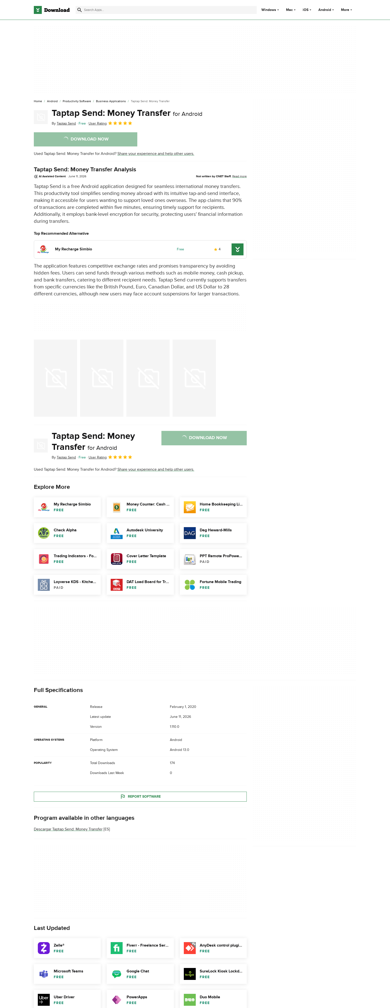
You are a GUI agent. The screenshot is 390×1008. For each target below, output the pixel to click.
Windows (268, 10)
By (64, 123)
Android (324, 10)
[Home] (38, 101)
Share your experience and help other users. (155, 153)
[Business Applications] (111, 101)
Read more (239, 176)
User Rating (111, 123)
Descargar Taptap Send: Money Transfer (68, 829)
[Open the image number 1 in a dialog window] (101, 378)
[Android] (52, 101)
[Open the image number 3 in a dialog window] (194, 378)
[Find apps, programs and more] (166, 10)
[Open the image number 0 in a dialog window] (55, 378)
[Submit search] (80, 10)
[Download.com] (52, 10)
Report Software (140, 796)
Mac (289, 10)
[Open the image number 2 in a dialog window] (148, 378)
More (347, 10)
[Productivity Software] (77, 101)
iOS (305, 10)
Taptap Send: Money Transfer (127, 113)
